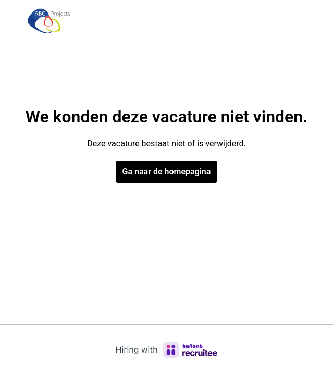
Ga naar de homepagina (166, 172)
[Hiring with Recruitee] (166, 350)
